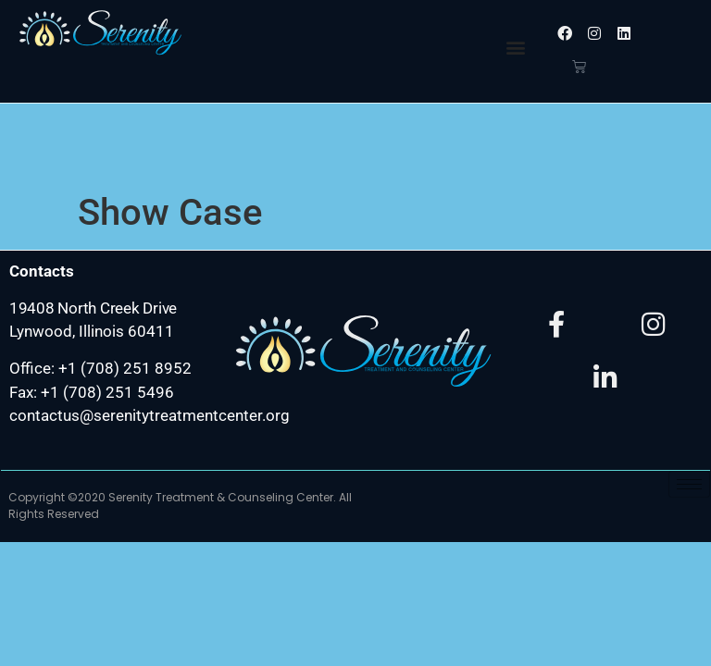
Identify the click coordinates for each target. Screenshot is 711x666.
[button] (516, 46)
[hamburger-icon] (689, 404)
